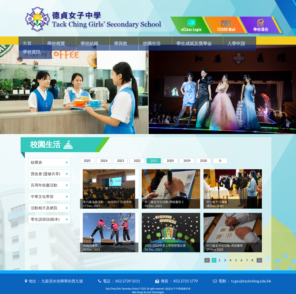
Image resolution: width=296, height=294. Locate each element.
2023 (126, 152)
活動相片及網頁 (44, 199)
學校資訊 (258, 41)
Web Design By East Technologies (148, 284)
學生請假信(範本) (45, 210)
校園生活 (146, 41)
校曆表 (36, 154)
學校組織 (87, 41)
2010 (219, 152)
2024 (107, 152)
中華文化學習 (42, 188)
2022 (144, 152)
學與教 (117, 41)
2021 (163, 152)
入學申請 (227, 41)
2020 (182, 152)
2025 (88, 152)
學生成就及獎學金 (186, 41)
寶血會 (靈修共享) (45, 165)
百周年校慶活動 (44, 176)
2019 (201, 152)
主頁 (29, 41)
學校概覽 (56, 41)
